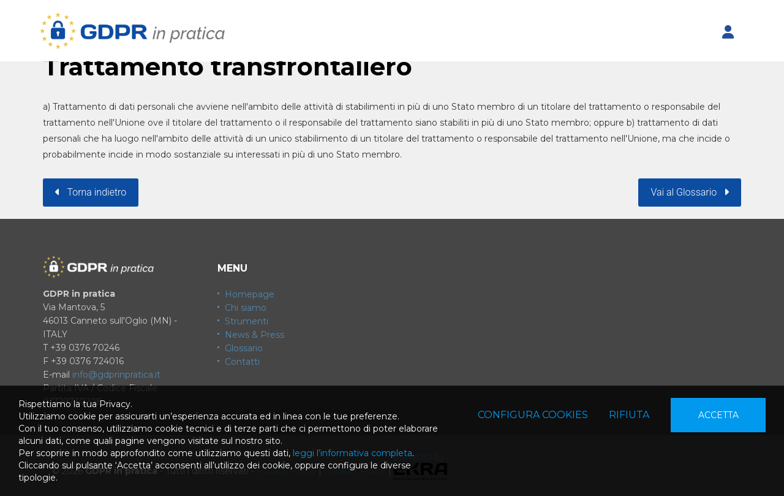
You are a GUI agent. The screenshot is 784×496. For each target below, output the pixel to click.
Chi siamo (245, 307)
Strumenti (246, 321)
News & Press (254, 334)
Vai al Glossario (689, 192)
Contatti (242, 361)
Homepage (249, 294)
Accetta (718, 415)
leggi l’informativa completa (352, 453)
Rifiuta (629, 415)
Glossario (244, 348)
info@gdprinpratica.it (116, 374)
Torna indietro (90, 192)
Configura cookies (533, 415)
